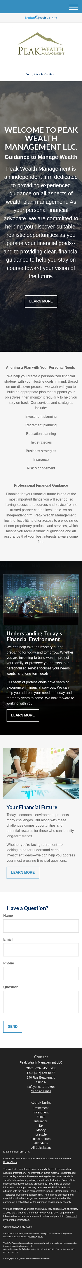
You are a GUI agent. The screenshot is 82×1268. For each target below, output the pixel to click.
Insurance (41, 1121)
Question (10, 987)
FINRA (32, 1237)
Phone (8, 963)
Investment (40, 1112)
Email (8, 939)
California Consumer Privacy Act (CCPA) (37, 1212)
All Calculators (41, 1147)
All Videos (41, 1143)
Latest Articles (41, 1139)
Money (40, 1130)
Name (8, 915)
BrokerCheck (10, 1162)
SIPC (40, 1237)
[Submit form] (12, 1027)
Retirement (40, 1108)
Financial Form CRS (19, 1151)
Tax (41, 1125)
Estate (41, 1117)
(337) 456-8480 (40, 74)
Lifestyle (41, 1134)
